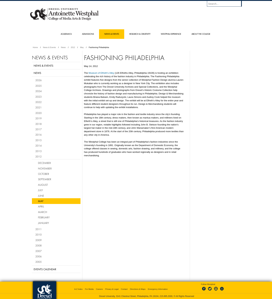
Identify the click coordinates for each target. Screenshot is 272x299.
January (43, 223)
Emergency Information (158, 289)
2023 (38, 96)
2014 (38, 145)
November (45, 168)
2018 (38, 124)
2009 (38, 240)
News (63, 47)
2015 (38, 140)
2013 (38, 151)
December (44, 163)
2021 (38, 107)
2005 (38, 261)
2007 (38, 251)
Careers (99, 289)
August (43, 184)
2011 (38, 229)
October (43, 174)
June (41, 195)
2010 (38, 234)
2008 (38, 245)
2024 (38, 91)
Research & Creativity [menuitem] (139, 34)
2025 (38, 85)
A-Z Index (78, 289)
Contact (124, 289)
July (40, 190)
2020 (38, 113)
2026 (38, 80)
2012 (73, 47)
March (42, 212)
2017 (38, 129)
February (44, 217)
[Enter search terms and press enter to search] (226, 3)
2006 (38, 256)
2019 (38, 118)
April (41, 206)
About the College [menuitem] (201, 34)
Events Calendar (45, 269)
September (44, 179)
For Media (89, 289)
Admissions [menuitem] (88, 34)
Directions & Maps (137, 289)
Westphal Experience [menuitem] (171, 34)
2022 (38, 102)
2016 (38, 134)
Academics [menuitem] (66, 34)
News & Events (49, 47)
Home (35, 47)
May (82, 47)
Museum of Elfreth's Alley (101, 73)
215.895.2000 (166, 296)
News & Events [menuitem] (111, 34)
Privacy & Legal (111, 289)
